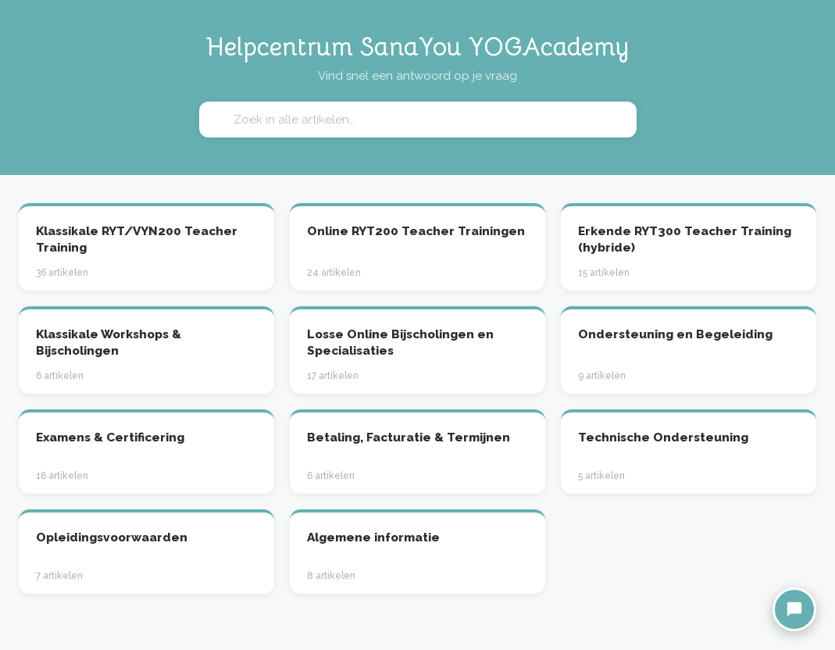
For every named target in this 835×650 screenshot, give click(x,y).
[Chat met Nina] (794, 609)
